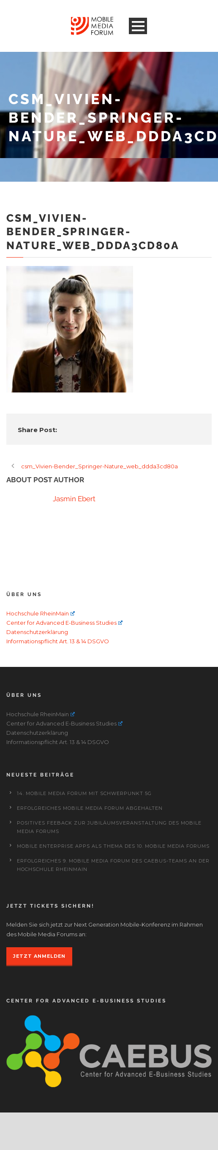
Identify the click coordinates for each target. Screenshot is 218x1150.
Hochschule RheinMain (40, 613)
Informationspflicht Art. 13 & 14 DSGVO (57, 641)
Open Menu (138, 26)
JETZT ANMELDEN (39, 956)
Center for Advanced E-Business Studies (64, 622)
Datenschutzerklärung (37, 632)
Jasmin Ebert (74, 498)
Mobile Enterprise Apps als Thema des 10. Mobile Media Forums (113, 846)
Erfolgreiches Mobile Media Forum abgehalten (90, 808)
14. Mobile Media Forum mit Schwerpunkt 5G (84, 793)
